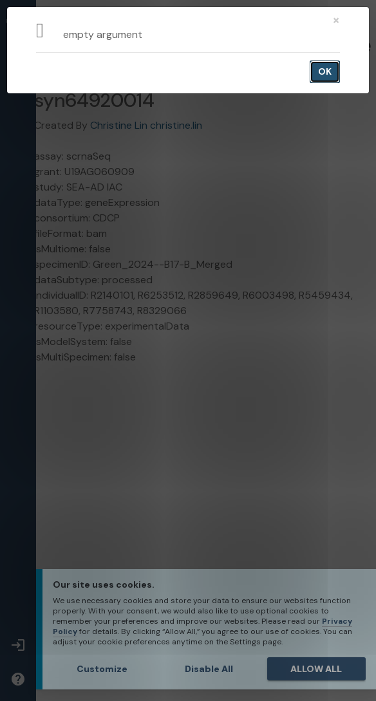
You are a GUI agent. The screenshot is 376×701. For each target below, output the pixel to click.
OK (325, 71)
